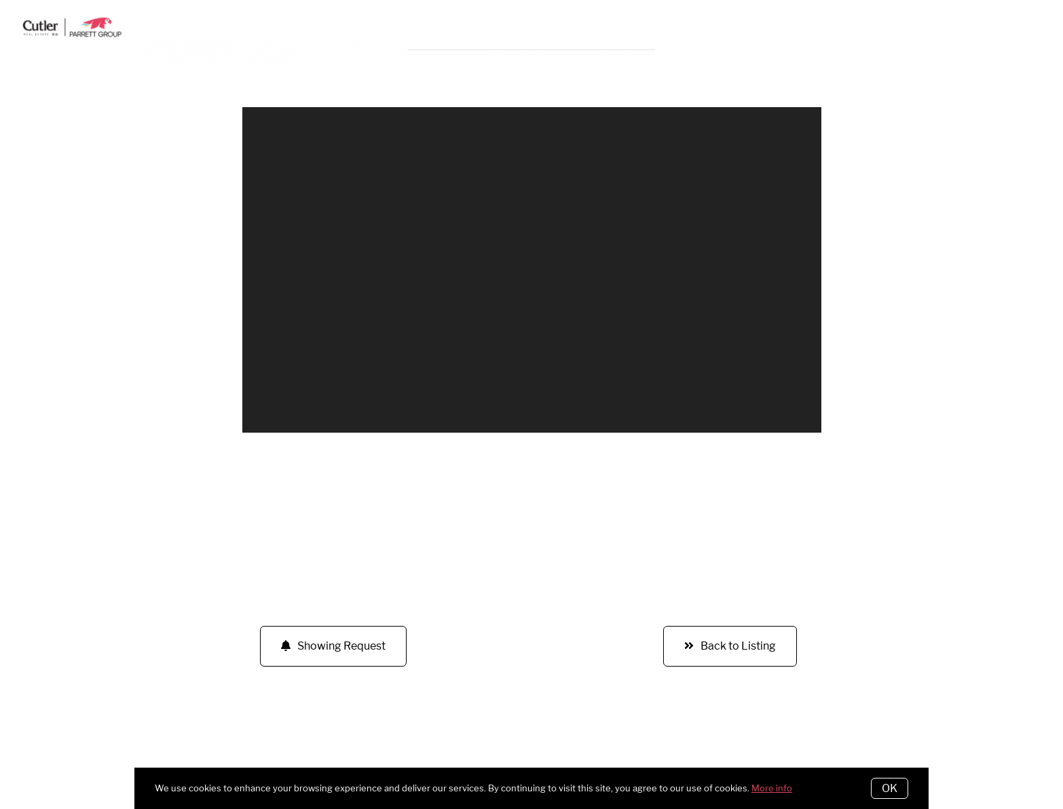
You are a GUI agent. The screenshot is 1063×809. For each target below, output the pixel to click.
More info (771, 788)
